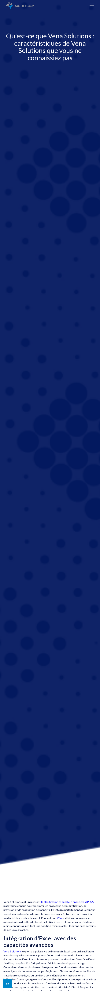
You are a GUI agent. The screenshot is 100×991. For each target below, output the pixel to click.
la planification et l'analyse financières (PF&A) (67, 901)
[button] (91, 5)
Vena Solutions (12, 951)
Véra (59, 918)
